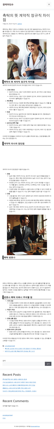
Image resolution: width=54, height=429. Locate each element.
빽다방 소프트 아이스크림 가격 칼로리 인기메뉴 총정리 (23, 349)
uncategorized (10, 346)
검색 (4, 361)
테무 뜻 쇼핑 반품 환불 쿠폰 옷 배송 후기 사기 (20, 351)
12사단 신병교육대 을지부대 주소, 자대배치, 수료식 (19, 391)
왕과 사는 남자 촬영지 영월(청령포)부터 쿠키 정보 (19, 385)
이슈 (4, 418)
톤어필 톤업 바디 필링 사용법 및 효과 (15, 379)
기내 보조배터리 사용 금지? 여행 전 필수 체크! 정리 (19, 382)
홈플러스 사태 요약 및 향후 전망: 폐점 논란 (17, 388)
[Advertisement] (27, 157)
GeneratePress (35, 426)
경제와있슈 (8, 4)
